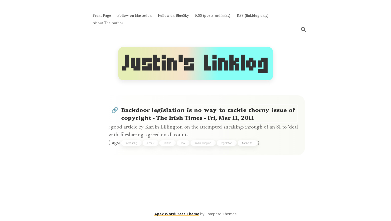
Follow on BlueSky (173, 15)
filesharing (131, 143)
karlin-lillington (203, 143)
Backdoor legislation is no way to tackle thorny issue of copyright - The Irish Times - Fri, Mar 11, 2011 (208, 113)
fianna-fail (247, 143)
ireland (167, 143)
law (183, 143)
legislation (226, 143)
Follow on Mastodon (134, 15)
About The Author (108, 22)
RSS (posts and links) (212, 15)
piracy (150, 143)
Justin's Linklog (195, 63)
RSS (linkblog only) (253, 15)
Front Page (102, 15)
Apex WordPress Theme (176, 213)
